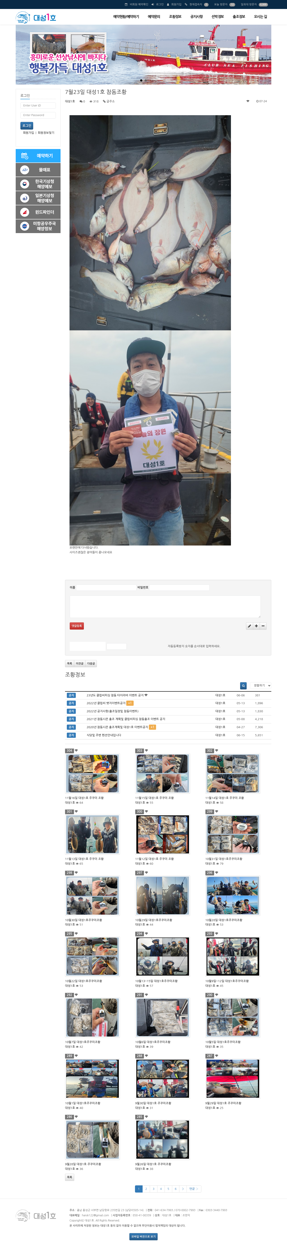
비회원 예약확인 (139, 4)
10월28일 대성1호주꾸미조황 (223, 920)
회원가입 (176, 4)
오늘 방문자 (221, 4)
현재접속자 (195, 4)
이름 (72, 587)
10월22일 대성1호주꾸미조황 (83, 981)
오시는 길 (260, 16)
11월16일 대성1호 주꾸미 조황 (84, 798)
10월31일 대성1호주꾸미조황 (223, 858)
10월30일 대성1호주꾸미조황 (83, 920)
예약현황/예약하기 (126, 16)
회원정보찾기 (46, 132)
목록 (69, 663)
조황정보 (175, 16)
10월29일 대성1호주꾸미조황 (153, 920)
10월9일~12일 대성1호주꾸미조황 (227, 981)
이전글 (80, 663)
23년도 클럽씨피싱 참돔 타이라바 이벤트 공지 (115, 695)
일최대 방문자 (249, 4)
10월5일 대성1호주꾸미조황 (223, 1042)
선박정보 (217, 16)
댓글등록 (77, 626)
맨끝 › (193, 1188)
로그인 (160, 4)
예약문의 (154, 16)
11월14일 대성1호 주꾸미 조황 (224, 798)
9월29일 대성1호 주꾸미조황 (223, 1103)
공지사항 (196, 16)
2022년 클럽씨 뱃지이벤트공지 (106, 703)
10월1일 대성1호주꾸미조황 (82, 1103)
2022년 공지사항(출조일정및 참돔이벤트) (113, 711)
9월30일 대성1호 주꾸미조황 (153, 1103)
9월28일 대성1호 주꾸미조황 (83, 1164)
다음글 (91, 663)
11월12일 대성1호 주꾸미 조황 (154, 858)
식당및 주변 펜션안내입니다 (104, 735)
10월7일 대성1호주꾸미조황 (82, 1042)
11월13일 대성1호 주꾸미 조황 (84, 858)
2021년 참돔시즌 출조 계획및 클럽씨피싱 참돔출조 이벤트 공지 (126, 719)
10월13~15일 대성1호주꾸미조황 (156, 981)
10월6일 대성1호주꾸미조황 (152, 1042)
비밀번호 (142, 587)
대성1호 (70, 101)
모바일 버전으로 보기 (143, 1236)
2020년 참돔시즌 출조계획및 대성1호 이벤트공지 (117, 727)
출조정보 (239, 16)
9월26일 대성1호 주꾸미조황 (153, 1164)
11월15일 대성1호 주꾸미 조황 (154, 798)
